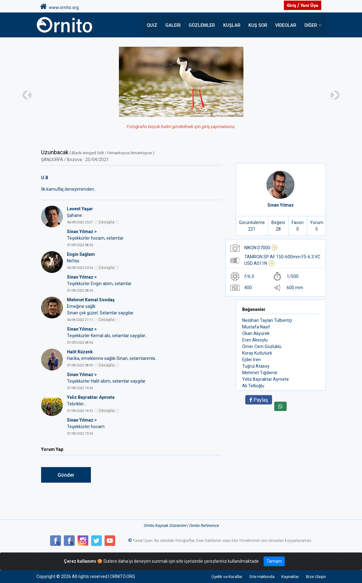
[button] (27, 95)
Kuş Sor (258, 24)
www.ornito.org (59, 6)
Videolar (286, 24)
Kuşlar (233, 24)
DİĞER (310, 24)
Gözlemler (204, 24)
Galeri (176, 24)
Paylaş (258, 400)
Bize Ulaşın (315, 576)
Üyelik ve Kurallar (219, 576)
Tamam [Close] (274, 561)
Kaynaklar (287, 576)
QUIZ (156, 24)
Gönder (66, 475)
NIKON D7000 (261, 247)
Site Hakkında (256, 576)
